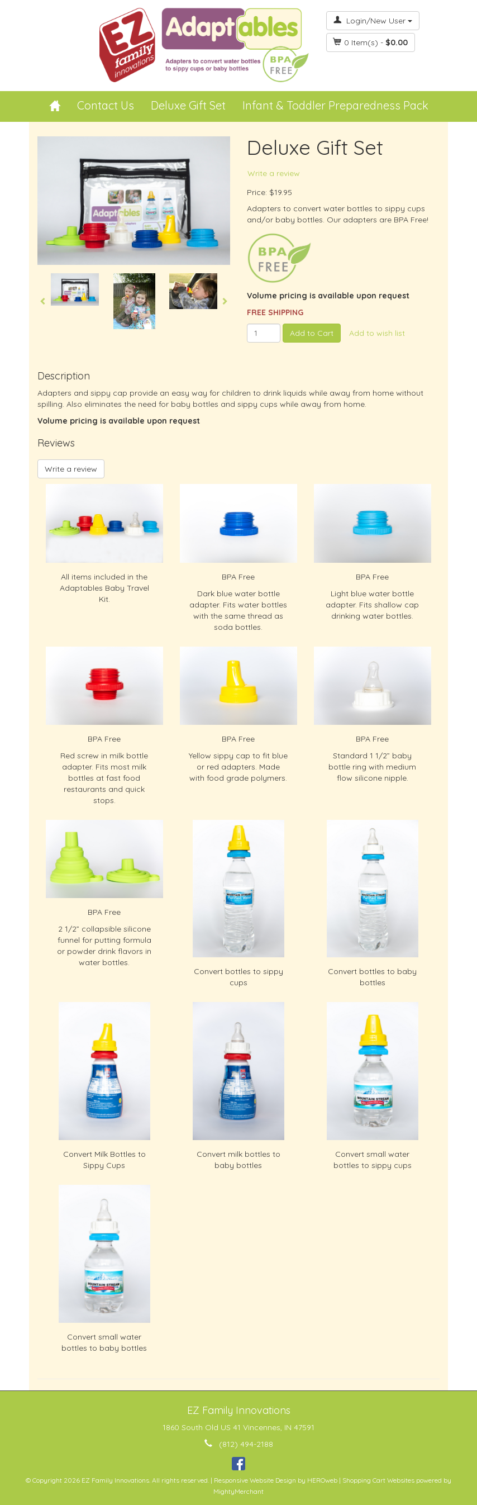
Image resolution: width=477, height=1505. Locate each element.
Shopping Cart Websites (378, 1480)
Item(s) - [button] (370, 42)
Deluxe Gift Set (188, 105)
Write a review (273, 173)
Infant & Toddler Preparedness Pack (335, 105)
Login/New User (372, 21)
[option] (75, 289)
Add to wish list (377, 333)
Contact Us (105, 105)
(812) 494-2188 (246, 1444)
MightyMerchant (238, 1491)
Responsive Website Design (255, 1480)
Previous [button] (43, 301)
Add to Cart (311, 333)
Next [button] (224, 301)
